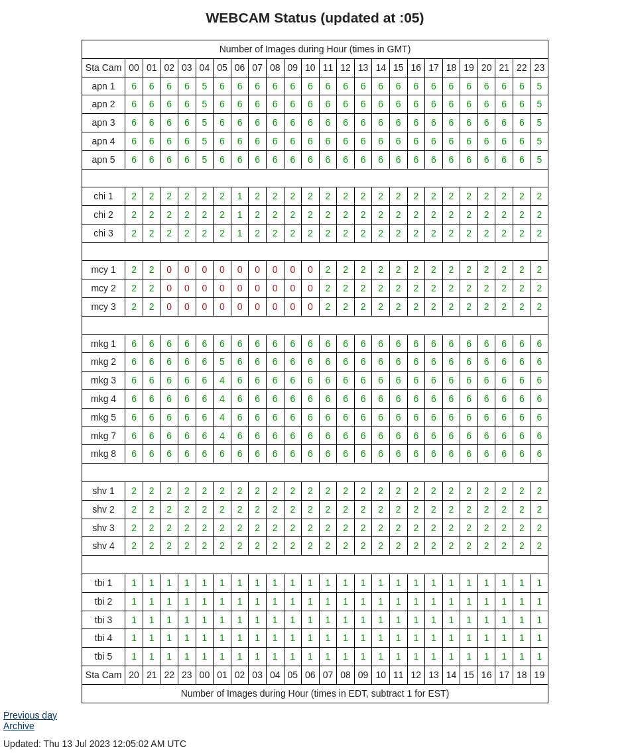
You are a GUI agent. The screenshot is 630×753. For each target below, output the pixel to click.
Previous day (30, 715)
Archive (18, 726)
